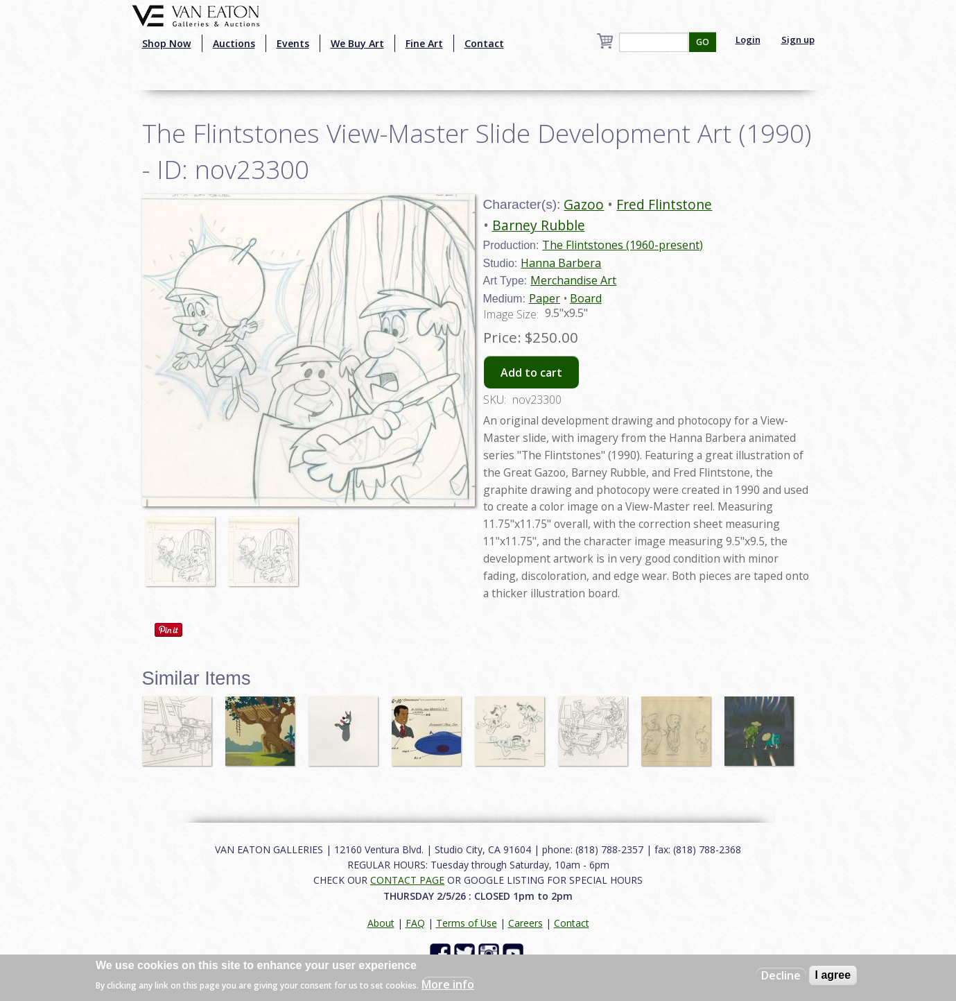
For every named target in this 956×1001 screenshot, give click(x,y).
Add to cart (531, 372)
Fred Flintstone (664, 204)
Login (748, 39)
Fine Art (424, 43)
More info (447, 984)
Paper (544, 298)
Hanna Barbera (561, 263)
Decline (781, 975)
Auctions (234, 43)
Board (586, 298)
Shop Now (166, 43)
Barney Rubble (538, 225)
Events (293, 43)
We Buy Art (357, 43)
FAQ (415, 923)
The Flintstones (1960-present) (622, 245)
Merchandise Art (573, 280)
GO (702, 42)
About (380, 923)
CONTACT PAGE (407, 880)
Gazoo (584, 204)
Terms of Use (466, 923)
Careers (525, 923)
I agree (833, 975)
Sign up (798, 39)
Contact (484, 43)
